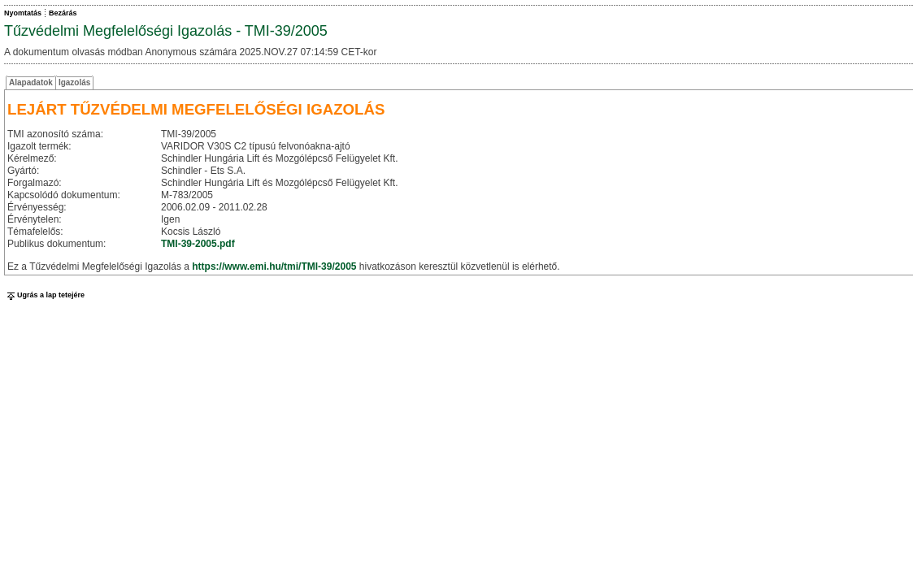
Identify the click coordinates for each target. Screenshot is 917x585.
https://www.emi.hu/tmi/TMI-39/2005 (274, 266)
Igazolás (74, 82)
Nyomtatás (22, 13)
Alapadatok (31, 82)
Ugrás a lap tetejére (44, 295)
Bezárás (63, 13)
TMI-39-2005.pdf (198, 243)
